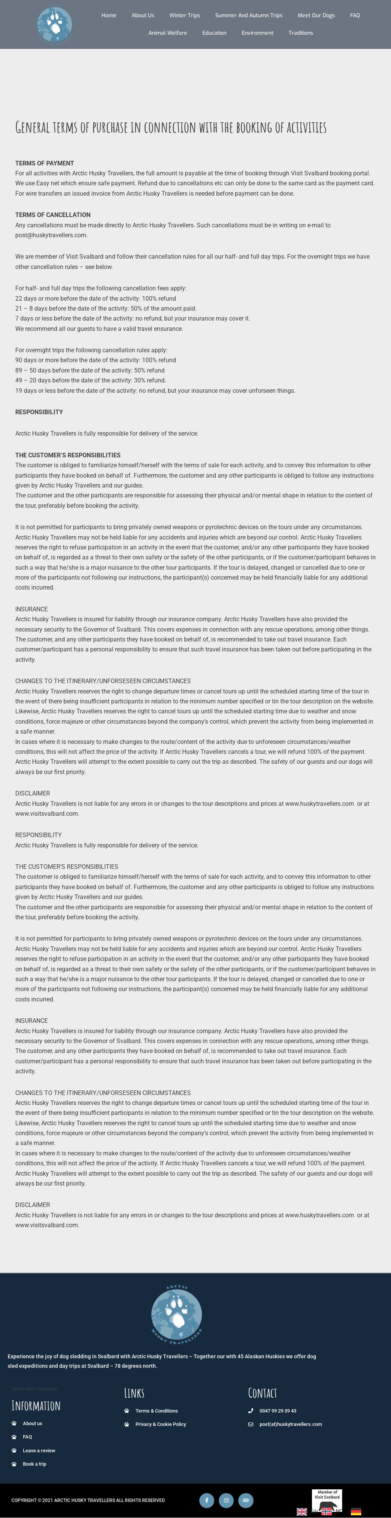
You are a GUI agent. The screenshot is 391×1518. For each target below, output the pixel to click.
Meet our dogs (316, 15)
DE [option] (368, 1511)
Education (214, 33)
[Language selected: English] (336, 1511)
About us (143, 15)
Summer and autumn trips (249, 15)
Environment (257, 33)
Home (109, 15)
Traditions (301, 33)
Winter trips (185, 15)
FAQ (355, 15)
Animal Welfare (168, 33)
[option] (332, 1511)
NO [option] (339, 1511)
